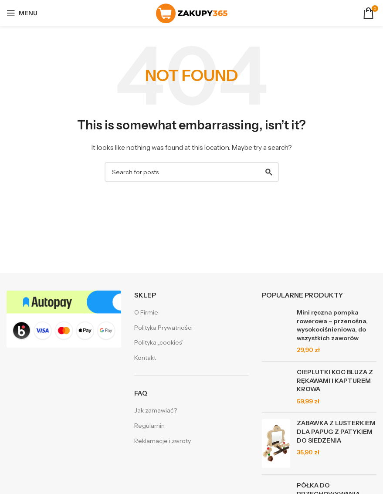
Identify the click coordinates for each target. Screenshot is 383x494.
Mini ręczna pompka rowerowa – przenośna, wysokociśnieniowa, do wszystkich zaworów (332, 325)
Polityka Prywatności (163, 328)
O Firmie (146, 312)
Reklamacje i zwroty (162, 441)
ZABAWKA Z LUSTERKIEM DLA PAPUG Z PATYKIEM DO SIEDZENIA (336, 431)
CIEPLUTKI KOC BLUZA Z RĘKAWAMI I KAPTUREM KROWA (335, 380)
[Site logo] (191, 13)
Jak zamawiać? (155, 410)
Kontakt (145, 358)
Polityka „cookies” (158, 342)
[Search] (192, 172)
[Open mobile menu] (22, 13)
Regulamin (149, 426)
